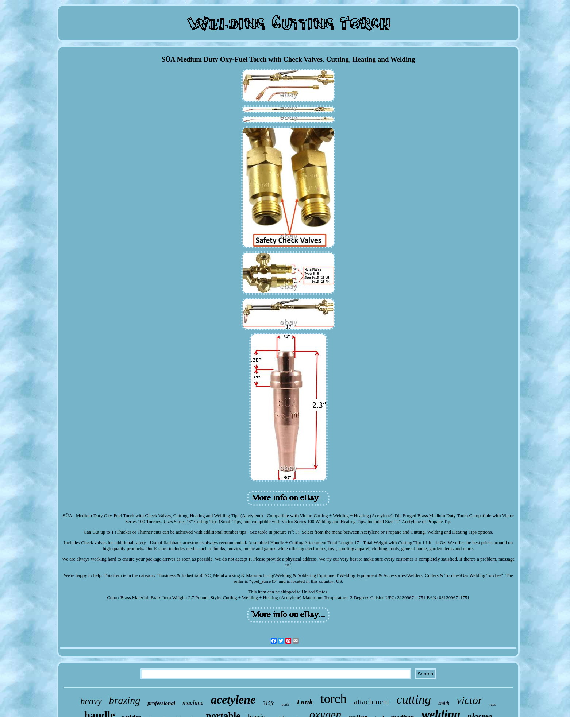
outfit (285, 704)
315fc (268, 703)
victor (469, 700)
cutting (414, 699)
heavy (90, 701)
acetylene (233, 699)
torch (333, 699)
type (492, 704)
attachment (371, 701)
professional (161, 703)
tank (305, 702)
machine (193, 702)
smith (443, 703)
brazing (124, 700)
